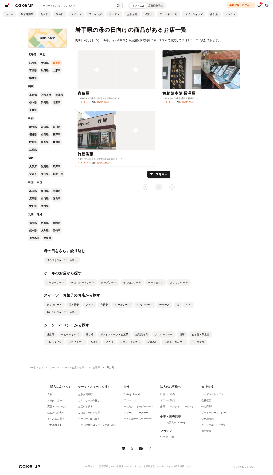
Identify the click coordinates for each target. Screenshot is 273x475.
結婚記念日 (141, 334)
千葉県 (33, 110)
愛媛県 (45, 206)
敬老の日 (152, 342)
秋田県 (45, 70)
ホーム (9, 14)
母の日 (45, 14)
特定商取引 (207, 406)
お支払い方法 (54, 400)
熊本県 (33, 230)
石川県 (56, 126)
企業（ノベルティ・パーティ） (177, 406)
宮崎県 (56, 230)
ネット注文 (138, 5)
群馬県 (45, 102)
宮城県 (33, 70)
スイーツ (76, 14)
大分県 (45, 230)
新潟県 (33, 126)
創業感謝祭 (27, 14)
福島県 (33, 78)
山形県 (56, 70)
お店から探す (85, 406)
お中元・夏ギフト (130, 342)
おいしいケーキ (179, 282)
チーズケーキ (108, 282)
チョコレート (54, 304)
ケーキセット (155, 282)
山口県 (45, 198)
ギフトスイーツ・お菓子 (114, 334)
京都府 (33, 174)
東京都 (33, 94)
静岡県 (45, 142)
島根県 (45, 190)
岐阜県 (33, 142)
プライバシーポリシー (213, 412)
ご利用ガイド (54, 424)
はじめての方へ (55, 412)
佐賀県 (45, 222)
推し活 (214, 14)
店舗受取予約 (155, 5)
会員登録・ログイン (240, 5)
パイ (188, 304)
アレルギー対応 (168, 14)
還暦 (182, 334)
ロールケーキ (122, 304)
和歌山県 (58, 174)
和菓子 (148, 14)
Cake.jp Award (132, 394)
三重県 (33, 149)
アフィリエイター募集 (213, 424)
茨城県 (59, 94)
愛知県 (56, 142)
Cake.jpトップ (35, 367)
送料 (49, 394)
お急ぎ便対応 (85, 394)
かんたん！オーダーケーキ (138, 406)
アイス (89, 304)
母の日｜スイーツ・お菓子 (62, 260)
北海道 (33, 62)
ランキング (95, 14)
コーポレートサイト (212, 394)
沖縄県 (47, 238)
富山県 (45, 126)
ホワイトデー (76, 342)
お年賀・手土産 (200, 334)
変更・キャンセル (57, 406)
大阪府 (33, 166)
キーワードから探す (89, 418)
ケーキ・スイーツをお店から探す (68, 367)
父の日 (109, 342)
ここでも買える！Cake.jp (173, 422)
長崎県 (56, 222)
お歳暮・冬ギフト (174, 342)
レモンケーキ (144, 304)
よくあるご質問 (55, 418)
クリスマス (198, 342)
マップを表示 (158, 174)
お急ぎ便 (132, 14)
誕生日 (60, 14)
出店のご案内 (167, 394)
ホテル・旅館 (167, 400)
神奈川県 (46, 94)
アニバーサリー (164, 334)
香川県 (33, 206)
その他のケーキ (132, 282)
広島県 (33, 198)
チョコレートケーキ (82, 282)
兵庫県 (56, 166)
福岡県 (33, 222)
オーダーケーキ (55, 282)
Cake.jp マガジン (169, 436)
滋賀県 (45, 166)
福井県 (33, 134)
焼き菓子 (74, 304)
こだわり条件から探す (90, 412)
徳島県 (56, 198)
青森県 (45, 62)
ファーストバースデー (136, 412)
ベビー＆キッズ (194, 14)
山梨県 (45, 134)
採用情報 (206, 430)
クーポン (114, 14)
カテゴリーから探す (89, 400)
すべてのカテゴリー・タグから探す (97, 424)
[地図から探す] (47, 38)
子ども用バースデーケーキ (138, 418)
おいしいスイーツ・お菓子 (62, 312)
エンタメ (230, 14)
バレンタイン (54, 342)
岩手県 (56, 62)
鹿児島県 (34, 238)
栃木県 (33, 102)
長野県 (56, 134)
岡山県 (56, 190)
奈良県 (45, 174)
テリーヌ (164, 304)
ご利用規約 (207, 418)
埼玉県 (56, 102)
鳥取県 (33, 190)
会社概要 (206, 400)
